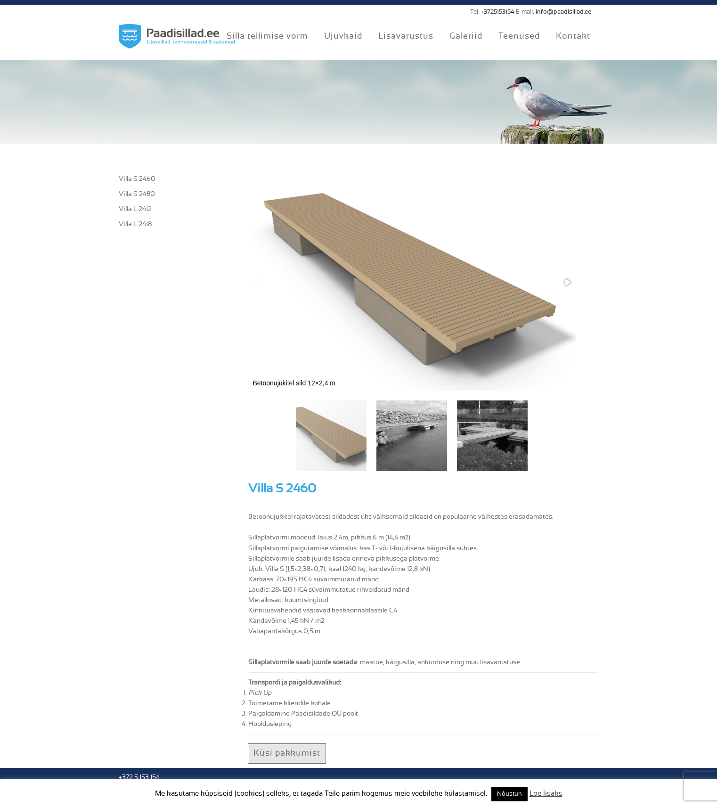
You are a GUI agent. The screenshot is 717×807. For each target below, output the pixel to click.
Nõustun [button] (509, 794)
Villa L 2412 (135, 209)
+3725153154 (497, 12)
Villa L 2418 (135, 224)
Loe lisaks (546, 793)
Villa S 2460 (137, 179)
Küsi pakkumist (286, 753)
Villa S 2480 (137, 194)
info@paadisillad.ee (563, 12)
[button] (567, 282)
